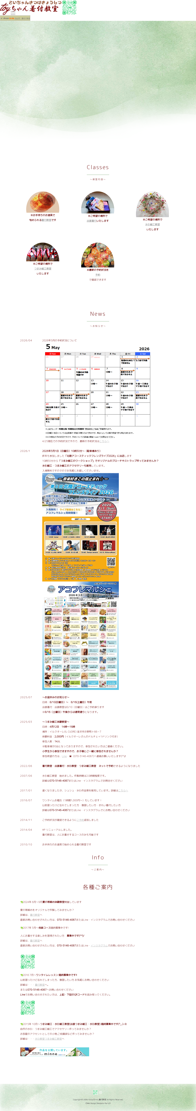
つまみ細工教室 (42, 268)
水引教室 (40, 1038)
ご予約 (80, 820)
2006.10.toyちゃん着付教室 (94, 1099)
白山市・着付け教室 (22, 18)
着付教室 (46, 220)
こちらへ (104, 441)
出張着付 (91, 221)
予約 (97, 274)
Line (64, 756)
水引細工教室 (152, 224)
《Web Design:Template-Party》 (98, 1103)
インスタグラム (99, 945)
